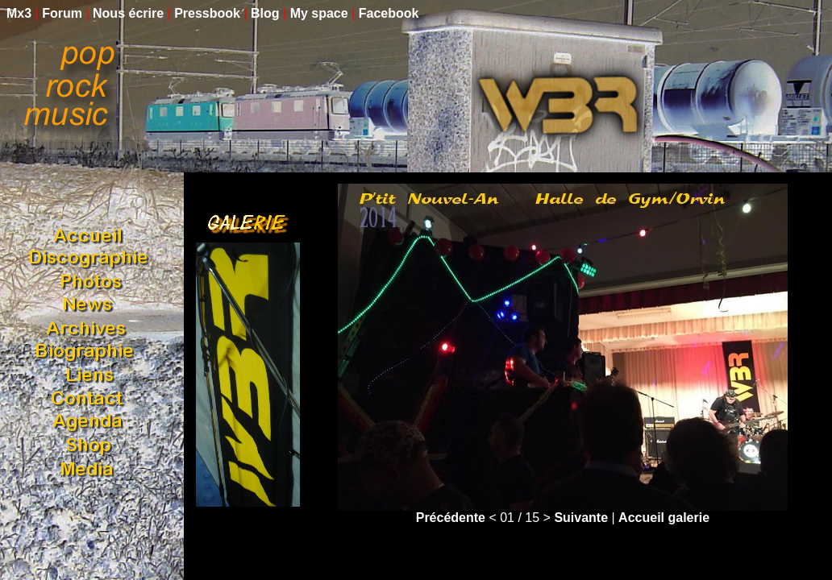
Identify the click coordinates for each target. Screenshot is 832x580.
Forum (62, 13)
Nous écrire (128, 13)
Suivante (581, 517)
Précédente (450, 517)
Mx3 (18, 13)
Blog (265, 13)
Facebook (389, 13)
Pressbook (207, 13)
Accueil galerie (663, 517)
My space (319, 13)
